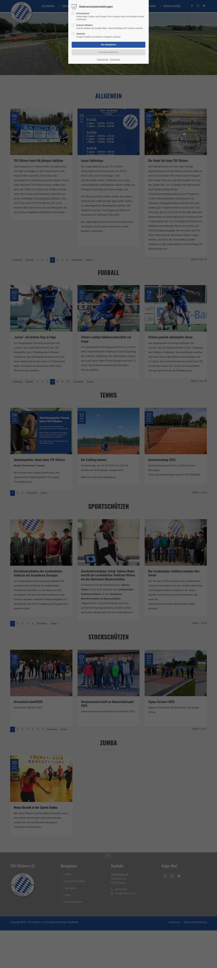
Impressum (115, 59)
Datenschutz (102, 59)
